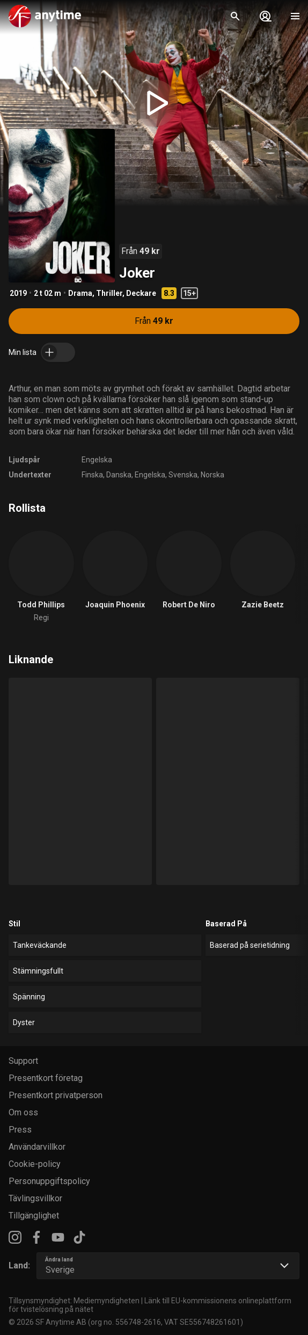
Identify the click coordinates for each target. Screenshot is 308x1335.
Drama (80, 293)
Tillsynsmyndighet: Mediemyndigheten (74, 1300)
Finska (92, 474)
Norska (212, 474)
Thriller (109, 293)
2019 (18, 293)
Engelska (97, 459)
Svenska (182, 474)
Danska (118, 474)
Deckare (141, 293)
